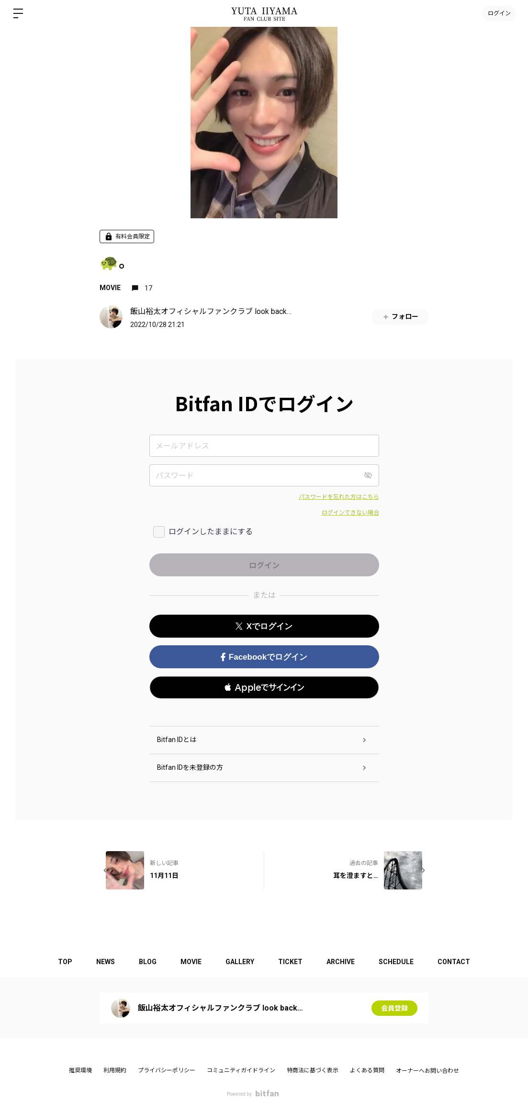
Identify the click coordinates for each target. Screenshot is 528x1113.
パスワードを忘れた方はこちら (339, 497)
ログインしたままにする (211, 531)
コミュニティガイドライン (241, 1070)
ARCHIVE (340, 962)
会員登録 (394, 1008)
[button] (264, 687)
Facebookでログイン (264, 657)
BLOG (148, 962)
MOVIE (110, 288)
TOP (65, 962)
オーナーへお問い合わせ (427, 1071)
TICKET (290, 962)
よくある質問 (367, 1070)
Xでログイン (264, 626)
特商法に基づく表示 (312, 1070)
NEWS (105, 962)
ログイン (499, 13)
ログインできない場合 (350, 512)
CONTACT (454, 962)
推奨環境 (80, 1070)
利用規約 (114, 1070)
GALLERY (239, 962)
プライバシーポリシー (166, 1070)
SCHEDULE (396, 962)
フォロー (400, 317)
